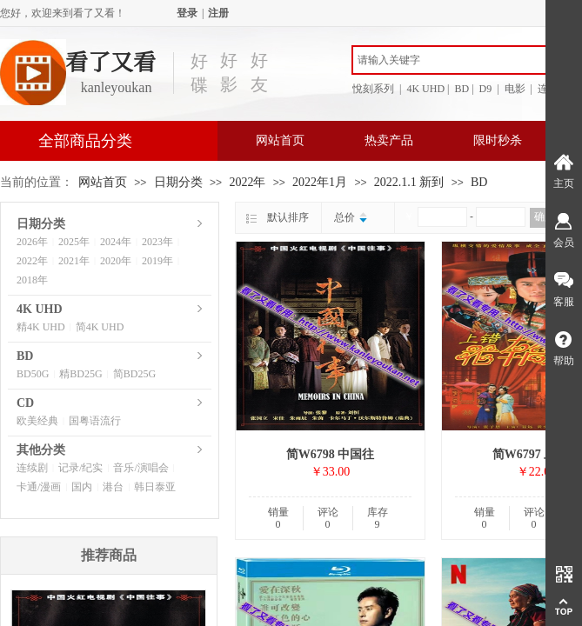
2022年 (247, 182)
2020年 (115, 261)
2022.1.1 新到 (409, 182)
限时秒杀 (497, 140)
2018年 (32, 280)
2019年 (157, 261)
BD (479, 182)
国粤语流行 (95, 421)
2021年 (74, 261)
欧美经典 (37, 421)
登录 (187, 13)
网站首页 (280, 140)
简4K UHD (100, 327)
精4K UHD (41, 327)
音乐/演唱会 (140, 468)
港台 (113, 487)
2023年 (157, 242)
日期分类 (178, 182)
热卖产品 (389, 140)
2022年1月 (319, 182)
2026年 (32, 242)
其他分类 (41, 449)
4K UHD (40, 309)
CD (25, 403)
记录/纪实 (80, 468)
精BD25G (80, 374)
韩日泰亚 (155, 487)
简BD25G (134, 374)
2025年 (74, 242)
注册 (218, 13)
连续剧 (32, 468)
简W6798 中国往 (330, 454)
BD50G (33, 374)
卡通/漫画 (39, 487)
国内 (81, 487)
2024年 (115, 242)
